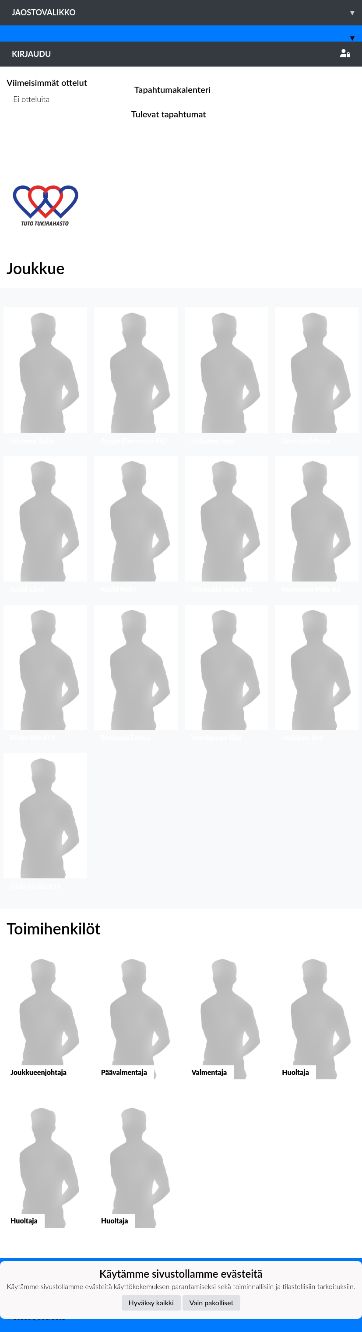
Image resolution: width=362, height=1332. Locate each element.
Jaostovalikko (187, 12)
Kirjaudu (181, 54)
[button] (45, 378)
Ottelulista (28, 133)
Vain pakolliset (212, 1302)
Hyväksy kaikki (151, 1302)
